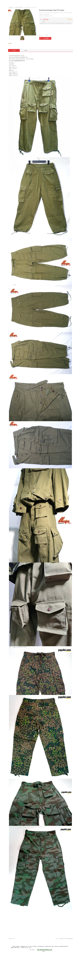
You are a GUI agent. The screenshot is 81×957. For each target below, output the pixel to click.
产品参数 (25, 50)
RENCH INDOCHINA (19, 7)
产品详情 (14, 50)
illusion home (11, 7)
